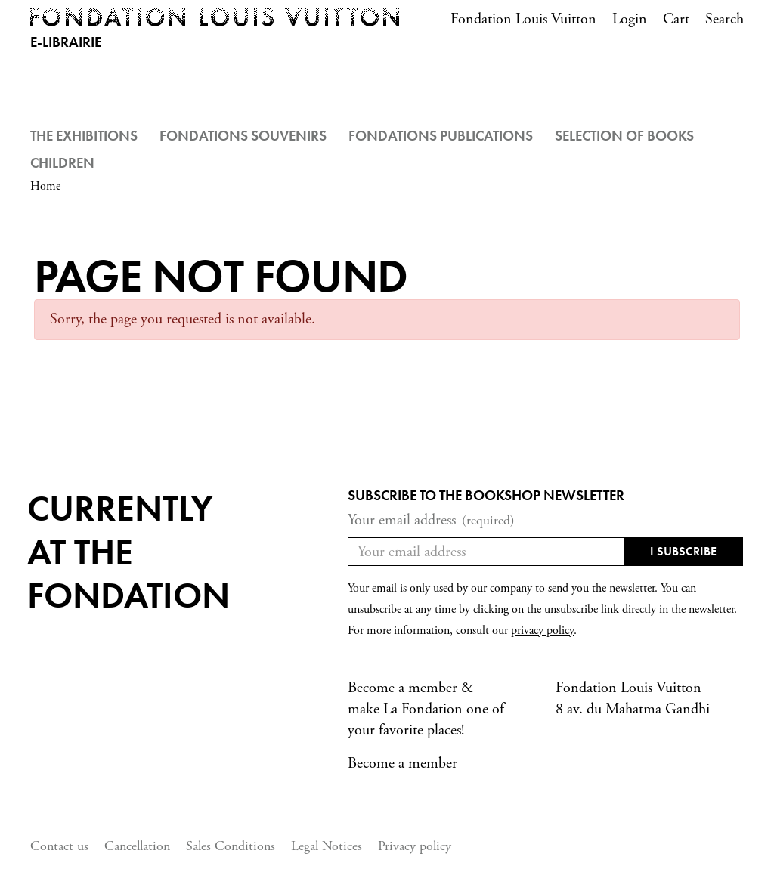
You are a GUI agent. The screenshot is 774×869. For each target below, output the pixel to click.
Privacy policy (414, 846)
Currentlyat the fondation (128, 551)
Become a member (402, 763)
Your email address (431, 520)
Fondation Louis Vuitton (523, 19)
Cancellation (137, 846)
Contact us (59, 846)
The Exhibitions (84, 135)
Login (629, 19)
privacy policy (542, 631)
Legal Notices (326, 846)
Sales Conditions (230, 846)
